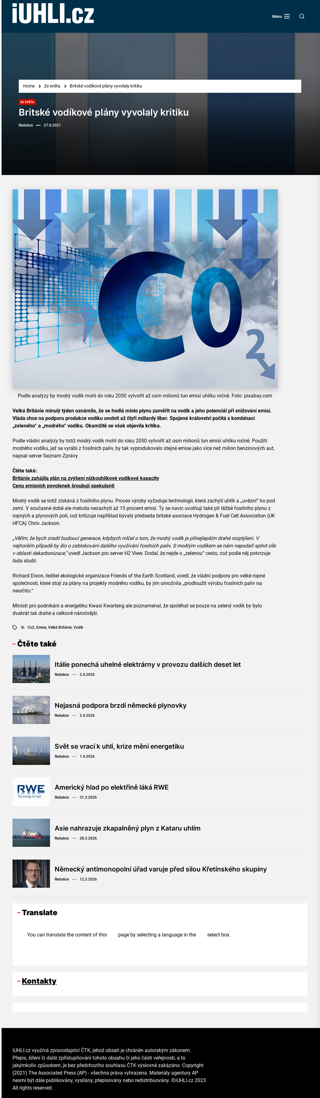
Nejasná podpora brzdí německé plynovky (124, 705)
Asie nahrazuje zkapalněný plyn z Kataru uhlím (131, 828)
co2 (31, 627)
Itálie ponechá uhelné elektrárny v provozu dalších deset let (153, 665)
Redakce (26, 125)
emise (41, 627)
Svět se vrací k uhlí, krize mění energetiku (123, 746)
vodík (78, 627)
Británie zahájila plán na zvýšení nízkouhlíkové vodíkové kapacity (85, 478)
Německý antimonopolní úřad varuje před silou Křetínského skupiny (166, 869)
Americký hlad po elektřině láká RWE (115, 787)
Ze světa (27, 102)
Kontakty (39, 981)
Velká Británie (60, 627)
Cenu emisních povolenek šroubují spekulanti (63, 486)
